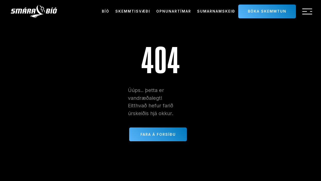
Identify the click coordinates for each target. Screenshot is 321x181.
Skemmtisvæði (132, 11)
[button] (307, 11)
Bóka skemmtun (267, 11)
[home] (34, 11)
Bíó (105, 11)
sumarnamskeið (216, 11)
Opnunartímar (173, 11)
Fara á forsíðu (158, 134)
